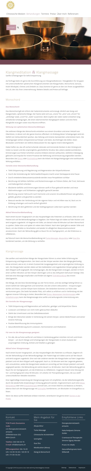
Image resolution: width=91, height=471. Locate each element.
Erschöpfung (32, 158)
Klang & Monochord (42, 452)
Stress (20, 158)
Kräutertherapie (30, 385)
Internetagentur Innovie (42, 468)
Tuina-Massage (52, 238)
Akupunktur (63, 238)
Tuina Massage (40, 430)
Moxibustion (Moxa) (42, 447)
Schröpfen (42, 388)
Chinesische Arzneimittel (44, 434)
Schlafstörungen (12, 297)
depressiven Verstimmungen (64, 294)
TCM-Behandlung (59, 275)
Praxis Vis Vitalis (68, 445)
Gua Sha (76, 238)
